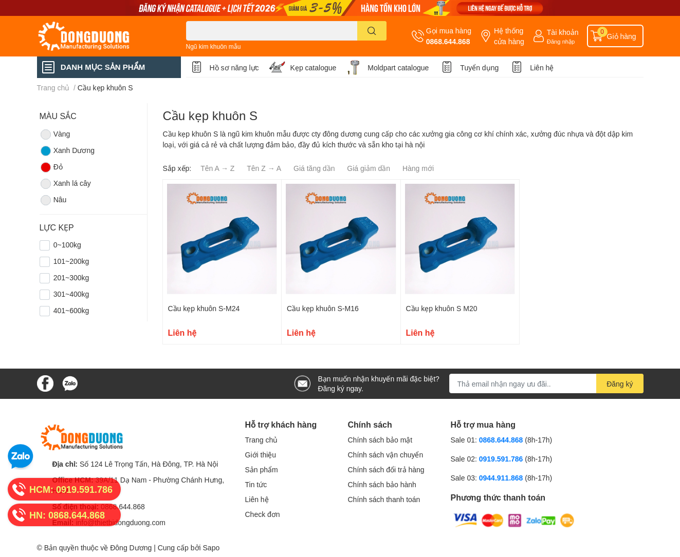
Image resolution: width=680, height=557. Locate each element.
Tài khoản (563, 32)
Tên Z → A (264, 168)
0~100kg (67, 244)
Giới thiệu (261, 454)
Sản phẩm (261, 469)
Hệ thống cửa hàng (509, 36)
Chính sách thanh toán (384, 499)
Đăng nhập (561, 41)
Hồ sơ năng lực (234, 67)
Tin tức (256, 484)
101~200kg (71, 261)
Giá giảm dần (368, 168)
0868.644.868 (448, 41)
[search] (372, 31)
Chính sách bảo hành (382, 484)
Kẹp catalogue (313, 67)
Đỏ (51, 167)
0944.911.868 (502, 477)
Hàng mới (418, 168)
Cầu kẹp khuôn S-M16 (323, 308)
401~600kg (71, 310)
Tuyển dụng (479, 67)
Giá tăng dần (314, 168)
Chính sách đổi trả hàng (386, 469)
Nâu (53, 200)
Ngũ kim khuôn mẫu (213, 46)
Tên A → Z (217, 168)
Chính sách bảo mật (380, 439)
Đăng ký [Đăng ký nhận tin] (620, 383)
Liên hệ (542, 67)
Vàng (55, 134)
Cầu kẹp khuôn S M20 (441, 308)
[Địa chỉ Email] (546, 383)
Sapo (211, 547)
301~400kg (71, 294)
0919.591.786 (502, 458)
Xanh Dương (67, 151)
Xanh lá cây (65, 184)
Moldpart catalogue (398, 67)
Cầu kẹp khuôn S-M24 (204, 308)
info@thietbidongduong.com (121, 522)
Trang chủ (261, 439)
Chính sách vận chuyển (386, 454)
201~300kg (71, 277)
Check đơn (262, 514)
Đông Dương (131, 547)
